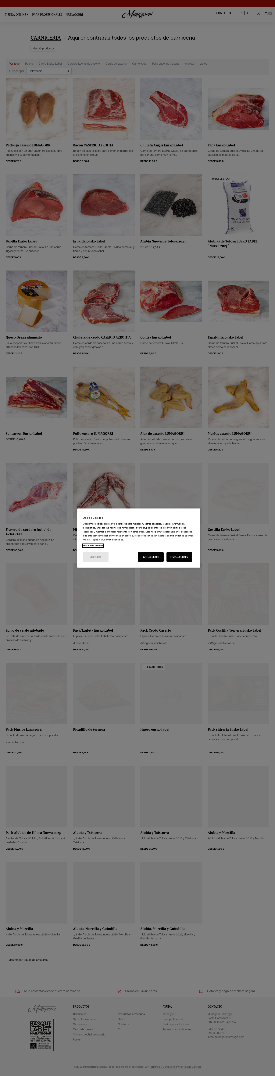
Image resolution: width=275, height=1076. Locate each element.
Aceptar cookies (151, 556)
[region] (138, 538)
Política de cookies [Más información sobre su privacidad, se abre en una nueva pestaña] (93, 545)
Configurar (96, 556)
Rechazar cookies (179, 556)
